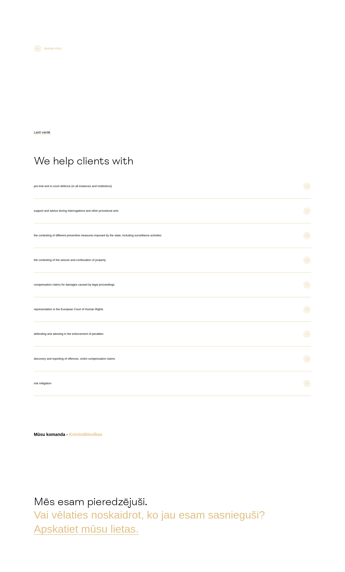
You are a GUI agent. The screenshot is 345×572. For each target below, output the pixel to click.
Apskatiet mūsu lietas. (86, 529)
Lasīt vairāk (42, 132)
